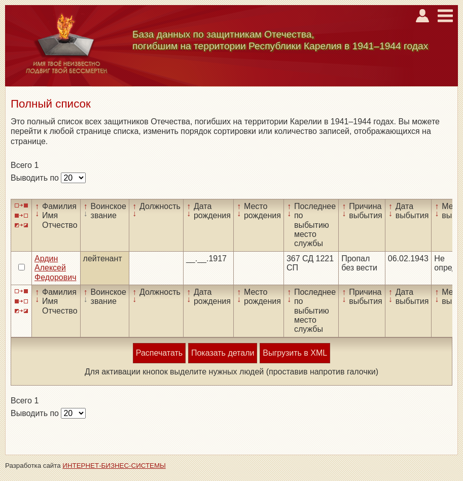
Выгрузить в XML (295, 353)
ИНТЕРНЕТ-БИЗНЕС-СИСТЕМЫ (114, 465)
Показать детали (222, 353)
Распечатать (159, 353)
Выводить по (36, 178)
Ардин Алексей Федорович (55, 268)
